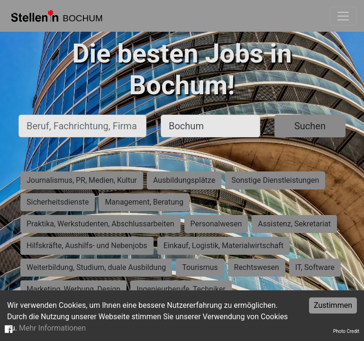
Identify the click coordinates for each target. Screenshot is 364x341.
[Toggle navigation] (343, 16)
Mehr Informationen (52, 327)
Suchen (310, 126)
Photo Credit (346, 331)
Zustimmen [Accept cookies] (333, 305)
